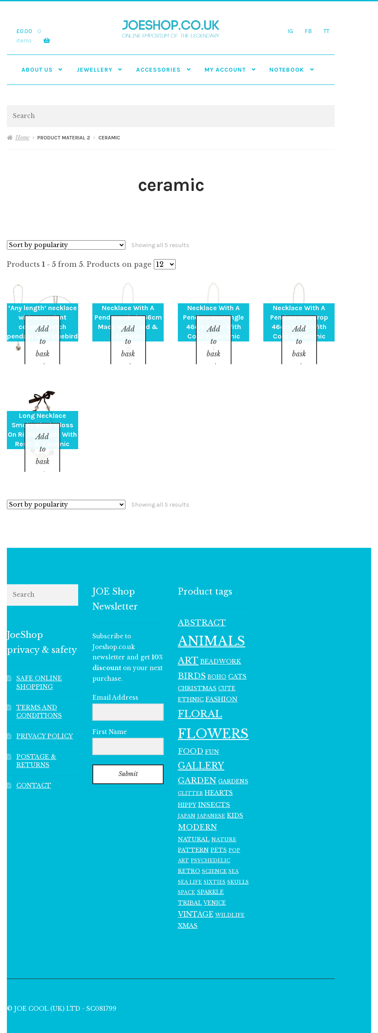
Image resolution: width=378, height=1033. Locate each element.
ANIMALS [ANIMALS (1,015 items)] (211, 619)
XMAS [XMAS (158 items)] (188, 904)
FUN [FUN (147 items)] (212, 729)
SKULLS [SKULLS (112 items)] (238, 860)
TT (326, 30)
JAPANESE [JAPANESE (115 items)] (211, 794)
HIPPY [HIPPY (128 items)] (187, 782)
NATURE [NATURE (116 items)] (223, 817)
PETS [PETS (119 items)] (218, 828)
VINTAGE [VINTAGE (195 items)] (195, 892)
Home (22, 137)
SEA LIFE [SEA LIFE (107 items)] (190, 860)
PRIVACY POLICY (44, 714)
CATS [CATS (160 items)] (237, 654)
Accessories (158, 69)
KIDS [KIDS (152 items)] (235, 793)
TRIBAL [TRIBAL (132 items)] (190, 880)
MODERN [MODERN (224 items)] (197, 805)
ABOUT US (37, 69)
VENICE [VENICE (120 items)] (215, 880)
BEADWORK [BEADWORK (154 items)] (220, 639)
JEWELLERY (94, 69)
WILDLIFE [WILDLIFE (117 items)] (229, 893)
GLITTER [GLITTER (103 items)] (190, 771)
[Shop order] (66, 245)
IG (290, 30)
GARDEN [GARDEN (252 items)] (197, 758)
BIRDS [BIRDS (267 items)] (192, 654)
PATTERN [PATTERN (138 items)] (193, 827)
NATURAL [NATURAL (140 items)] (194, 817)
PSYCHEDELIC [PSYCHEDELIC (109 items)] (210, 839)
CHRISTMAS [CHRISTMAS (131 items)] (197, 666)
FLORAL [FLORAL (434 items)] (200, 692)
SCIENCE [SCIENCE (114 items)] (214, 849)
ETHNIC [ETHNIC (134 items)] (191, 677)
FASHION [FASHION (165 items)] (221, 677)
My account (225, 69)
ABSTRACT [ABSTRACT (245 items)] (202, 600)
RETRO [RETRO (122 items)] (189, 849)
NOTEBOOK (286, 69)
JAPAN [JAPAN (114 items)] (186, 794)
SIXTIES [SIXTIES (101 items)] (215, 860)
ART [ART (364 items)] (188, 638)
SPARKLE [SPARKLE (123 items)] (210, 870)
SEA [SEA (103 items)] (233, 849)
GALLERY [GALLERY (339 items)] (201, 743)
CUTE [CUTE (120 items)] (226, 666)
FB (308, 30)
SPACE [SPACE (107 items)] (186, 870)
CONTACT (33, 763)
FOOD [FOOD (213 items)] (190, 729)
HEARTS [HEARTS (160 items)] (218, 770)
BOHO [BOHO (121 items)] (216, 655)
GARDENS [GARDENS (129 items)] (233, 759)
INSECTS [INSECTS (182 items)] (214, 782)
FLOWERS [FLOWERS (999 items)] (213, 711)
